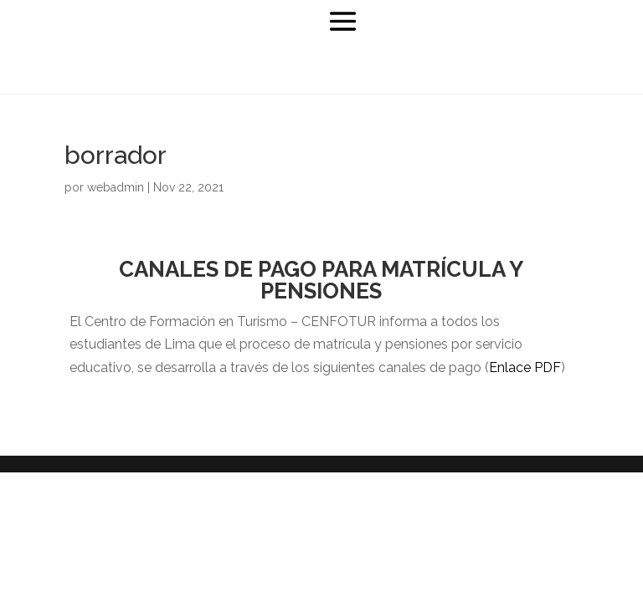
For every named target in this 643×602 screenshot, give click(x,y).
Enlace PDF (525, 367)
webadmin (115, 187)
